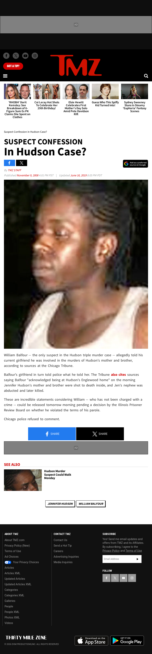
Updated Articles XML (18, 584)
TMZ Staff (14, 170)
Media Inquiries (63, 562)
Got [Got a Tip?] (13, 66)
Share (52, 434)
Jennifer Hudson (60, 504)
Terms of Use (13, 551)
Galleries (10, 600)
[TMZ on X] (16, 56)
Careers (58, 551)
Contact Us (60, 540)
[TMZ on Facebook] (6, 56)
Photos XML (12, 617)
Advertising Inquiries (66, 556)
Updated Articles (15, 578)
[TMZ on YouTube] (123, 578)
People (9, 606)
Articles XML (12, 573)
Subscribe (138, 559)
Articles (9, 567)
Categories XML (14, 595)
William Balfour (91, 504)
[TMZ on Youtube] (25, 56)
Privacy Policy (111, 550)
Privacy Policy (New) (17, 545)
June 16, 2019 (78, 175)
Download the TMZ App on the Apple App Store (91, 641)
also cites (118, 374)
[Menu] (5, 75)
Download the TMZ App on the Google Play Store (127, 641)
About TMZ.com (15, 540)
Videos (9, 623)
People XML (12, 612)
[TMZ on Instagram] (35, 56)
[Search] (146, 75)
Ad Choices (12, 556)
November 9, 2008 (28, 175)
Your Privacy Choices (22, 562)
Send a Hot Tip (63, 545)
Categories (11, 589)
